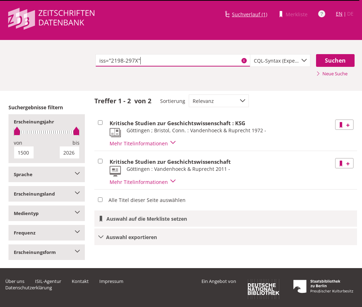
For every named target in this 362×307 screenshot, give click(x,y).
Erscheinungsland (47, 194)
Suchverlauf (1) (249, 14)
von (18, 142)
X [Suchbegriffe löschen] (244, 60)
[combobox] (280, 60)
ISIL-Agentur (48, 281)
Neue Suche (332, 73)
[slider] (47, 132)
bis (76, 142)
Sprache (47, 174)
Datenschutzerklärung (28, 287)
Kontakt (80, 281)
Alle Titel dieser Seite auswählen (147, 200)
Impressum (111, 281)
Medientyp (47, 213)
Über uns (14, 281)
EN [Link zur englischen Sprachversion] (339, 13)
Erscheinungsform (47, 252)
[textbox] (172, 60)
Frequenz (47, 233)
